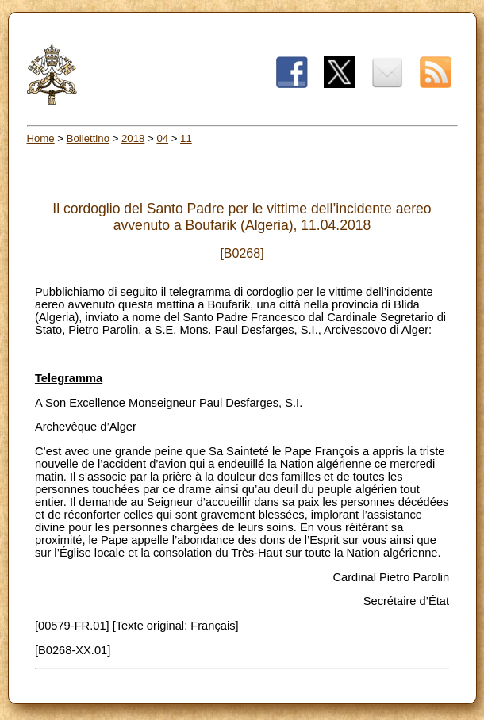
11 (186, 138)
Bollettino (88, 138)
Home (41, 138)
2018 (132, 138)
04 (162, 138)
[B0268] (241, 253)
